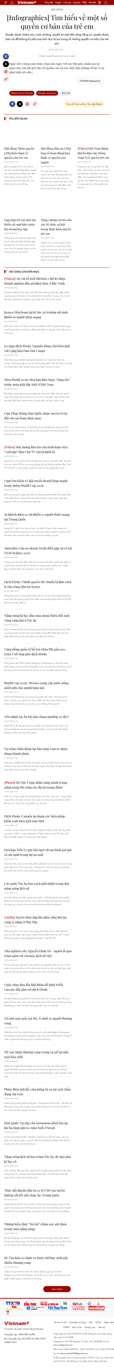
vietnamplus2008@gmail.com (74, 1353)
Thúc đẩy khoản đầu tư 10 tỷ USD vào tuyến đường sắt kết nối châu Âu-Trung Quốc (34, 1192)
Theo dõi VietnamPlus (76, 104)
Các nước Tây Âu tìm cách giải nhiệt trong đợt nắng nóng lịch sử (36, 885)
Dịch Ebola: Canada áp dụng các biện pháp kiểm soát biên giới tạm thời (34, 818)
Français (67, 2)
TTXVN (66, 1327)
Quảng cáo (89, 1327)
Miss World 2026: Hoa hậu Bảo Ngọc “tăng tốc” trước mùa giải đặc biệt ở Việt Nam (37, 382)
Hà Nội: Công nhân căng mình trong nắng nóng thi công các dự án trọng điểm (35, 784)
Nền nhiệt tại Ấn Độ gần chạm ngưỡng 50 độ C (36, 716)
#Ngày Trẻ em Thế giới (22, 93)
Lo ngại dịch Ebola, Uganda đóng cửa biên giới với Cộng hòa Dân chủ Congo (37, 348)
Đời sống (57, 9)
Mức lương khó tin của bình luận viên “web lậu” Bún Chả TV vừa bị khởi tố (36, 449)
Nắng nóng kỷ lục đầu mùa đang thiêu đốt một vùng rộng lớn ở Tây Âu (37, 617)
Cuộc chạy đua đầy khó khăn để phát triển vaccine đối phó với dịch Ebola (33, 987)
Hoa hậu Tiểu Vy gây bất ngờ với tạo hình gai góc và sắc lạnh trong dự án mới (38, 852)
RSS (91, 1322)
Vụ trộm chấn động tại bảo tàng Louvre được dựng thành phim (36, 751)
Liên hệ (101, 1327)
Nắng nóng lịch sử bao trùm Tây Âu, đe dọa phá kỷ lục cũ (37, 1159)
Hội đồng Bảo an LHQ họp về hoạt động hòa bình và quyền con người (56, 155)
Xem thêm (57, 1289)
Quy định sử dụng (77, 1322)
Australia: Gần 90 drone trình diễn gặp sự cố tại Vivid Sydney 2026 (38, 550)
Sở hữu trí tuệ (60, 1322)
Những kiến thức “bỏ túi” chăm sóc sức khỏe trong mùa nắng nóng (35, 1226)
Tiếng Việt (48, 2)
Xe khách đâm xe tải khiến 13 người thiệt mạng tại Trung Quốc (37, 516)
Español (76, 2)
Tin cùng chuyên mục (24, 271)
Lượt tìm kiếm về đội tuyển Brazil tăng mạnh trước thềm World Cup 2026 (36, 483)
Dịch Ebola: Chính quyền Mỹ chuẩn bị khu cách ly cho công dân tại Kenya (37, 584)
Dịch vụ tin (77, 1327)
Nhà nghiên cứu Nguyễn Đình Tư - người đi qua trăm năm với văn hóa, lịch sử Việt (38, 953)
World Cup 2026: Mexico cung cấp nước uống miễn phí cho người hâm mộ (36, 685)
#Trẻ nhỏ (66, 93)
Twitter (6, 64)
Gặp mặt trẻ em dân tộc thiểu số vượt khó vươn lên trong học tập (20, 224)
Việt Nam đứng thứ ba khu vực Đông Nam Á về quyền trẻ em (93, 153)
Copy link (6, 79)
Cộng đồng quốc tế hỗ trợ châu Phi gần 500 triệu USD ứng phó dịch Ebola (34, 651)
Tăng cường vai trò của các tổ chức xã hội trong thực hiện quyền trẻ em (56, 227)
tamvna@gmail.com (63, 1344)
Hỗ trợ (98, 1322)
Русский (92, 2)
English (58, 2)
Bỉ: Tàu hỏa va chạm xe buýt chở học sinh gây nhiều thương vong (36, 1260)
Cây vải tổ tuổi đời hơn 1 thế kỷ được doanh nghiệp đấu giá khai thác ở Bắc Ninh (35, 280)
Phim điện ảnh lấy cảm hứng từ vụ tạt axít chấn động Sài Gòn (37, 1091)
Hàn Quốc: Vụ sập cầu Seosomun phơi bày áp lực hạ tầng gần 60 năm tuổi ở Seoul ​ (36, 1125)
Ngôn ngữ (109, 1322)
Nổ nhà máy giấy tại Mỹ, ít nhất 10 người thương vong (38, 1020)
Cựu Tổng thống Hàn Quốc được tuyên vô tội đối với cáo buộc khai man (35, 415)
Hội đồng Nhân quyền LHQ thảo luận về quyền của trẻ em (19, 153)
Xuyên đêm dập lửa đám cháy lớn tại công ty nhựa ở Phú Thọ (35, 919)
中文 (84, 2)
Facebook (6, 56)
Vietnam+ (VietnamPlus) (27, 2)
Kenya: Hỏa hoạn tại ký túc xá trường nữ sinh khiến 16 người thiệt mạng (36, 314)
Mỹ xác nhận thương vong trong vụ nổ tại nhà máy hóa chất (36, 1054)
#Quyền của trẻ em (47, 93)
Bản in (6, 72)
